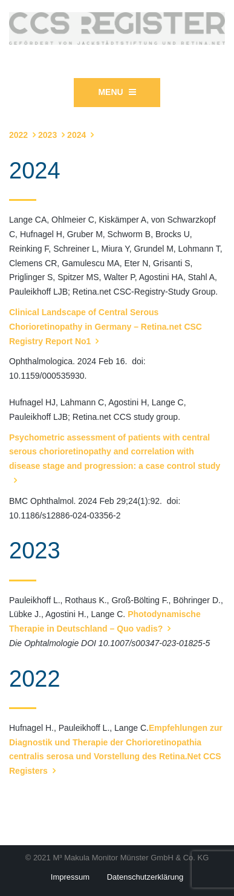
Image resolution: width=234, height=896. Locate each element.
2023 (47, 135)
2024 (76, 135)
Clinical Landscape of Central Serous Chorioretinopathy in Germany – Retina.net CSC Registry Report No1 (105, 326)
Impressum (70, 876)
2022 (18, 135)
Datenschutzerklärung (145, 876)
